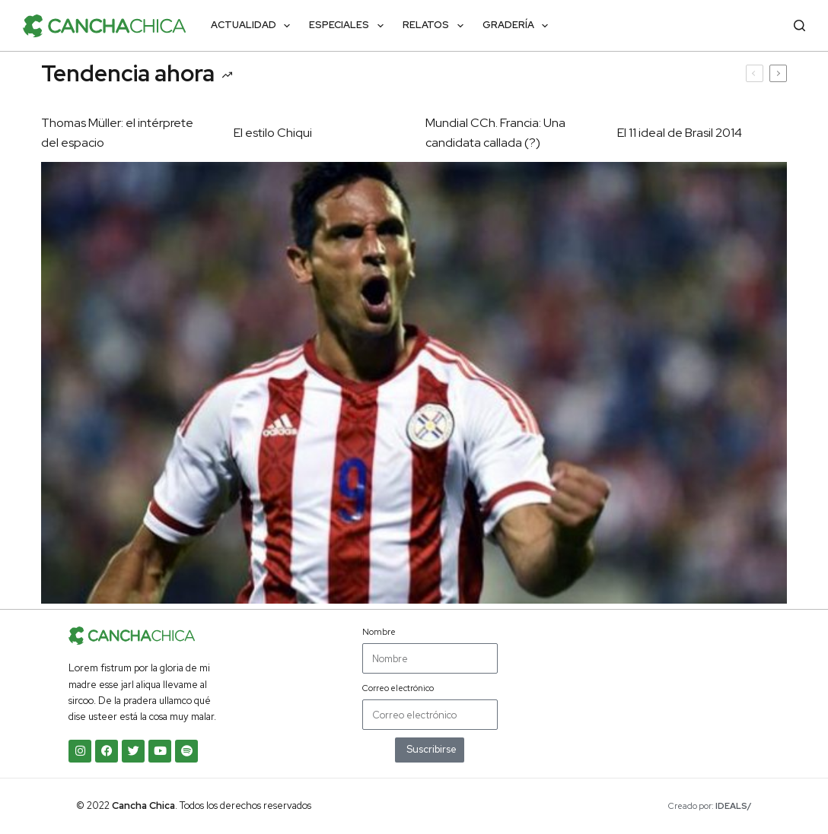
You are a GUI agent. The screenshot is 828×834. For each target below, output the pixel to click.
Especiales (349, 26)
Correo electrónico (398, 688)
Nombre (379, 631)
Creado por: (710, 806)
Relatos (436, 26)
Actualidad (254, 26)
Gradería (518, 26)
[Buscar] (799, 25)
